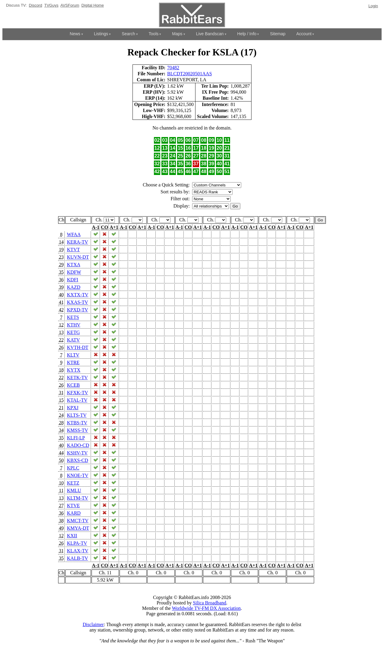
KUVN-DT (78, 257)
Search (128, 33)
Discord (35, 5)
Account (304, 33)
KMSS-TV (77, 430)
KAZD (73, 287)
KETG (73, 332)
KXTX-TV (77, 294)
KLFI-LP (76, 437)
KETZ (73, 482)
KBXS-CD (77, 460)
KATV (73, 339)
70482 (173, 67)
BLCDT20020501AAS (189, 73)
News (75, 33)
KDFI (72, 279)
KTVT (73, 249)
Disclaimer (93, 624)
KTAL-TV (77, 400)
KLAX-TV (77, 550)
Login (373, 6)
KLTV (73, 354)
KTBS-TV (77, 422)
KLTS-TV (76, 415)
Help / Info (247, 33)
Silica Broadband (209, 602)
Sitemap (277, 33)
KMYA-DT (78, 528)
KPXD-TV (77, 309)
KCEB (73, 385)
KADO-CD (78, 445)
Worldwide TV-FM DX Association (206, 608)
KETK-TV (77, 377)
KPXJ (72, 407)
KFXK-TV (77, 392)
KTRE (73, 362)
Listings (101, 33)
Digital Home (92, 5)
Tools (154, 33)
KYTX (73, 370)
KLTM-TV (77, 498)
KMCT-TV (77, 520)
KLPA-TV (77, 543)
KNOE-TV (77, 475)
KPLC (73, 467)
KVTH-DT (77, 347)
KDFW (74, 272)
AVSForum (69, 5)
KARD (73, 513)
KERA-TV (77, 242)
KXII (72, 535)
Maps (177, 33)
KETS (73, 317)
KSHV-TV (77, 452)
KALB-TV (77, 558)
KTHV (73, 324)
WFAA (73, 234)
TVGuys (51, 5)
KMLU (74, 490)
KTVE (73, 505)
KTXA (73, 264)
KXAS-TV (77, 302)
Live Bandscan (210, 33)
